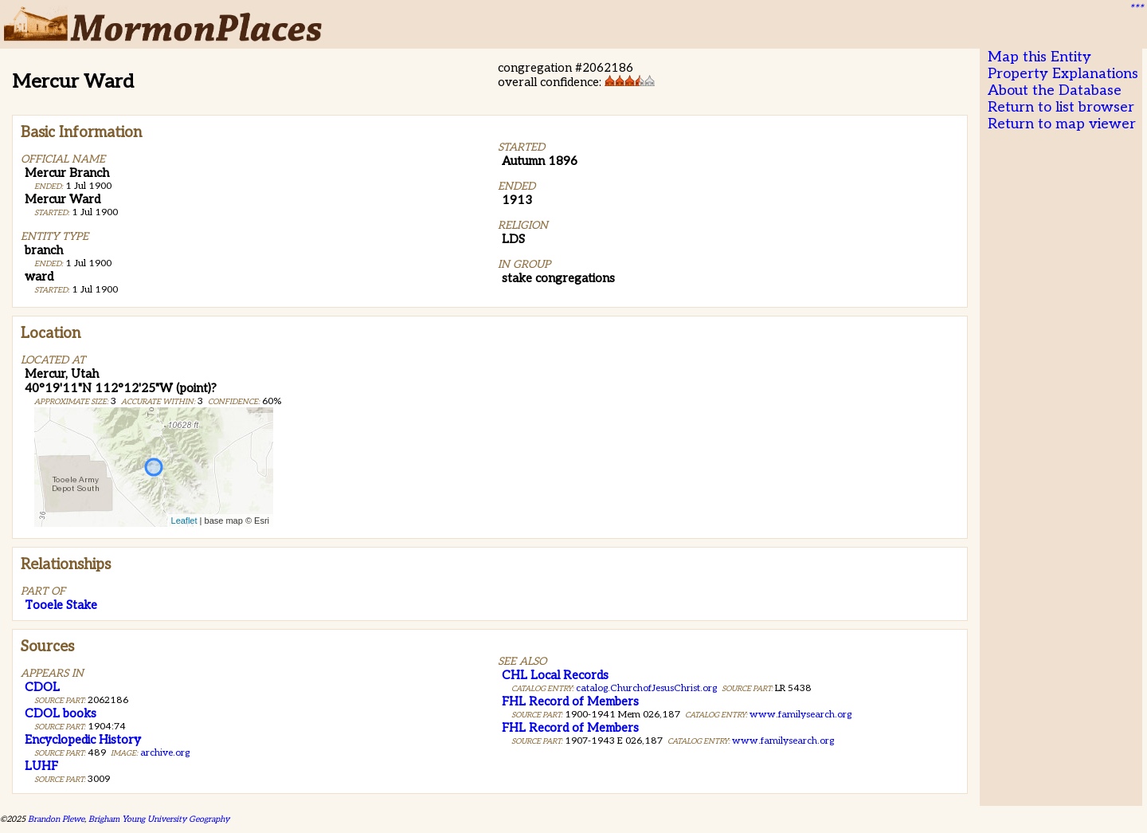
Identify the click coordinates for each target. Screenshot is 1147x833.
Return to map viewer (1062, 124)
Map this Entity (1039, 57)
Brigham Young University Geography (158, 819)
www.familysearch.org (800, 715)
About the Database (1055, 90)
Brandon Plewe (56, 819)
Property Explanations (1063, 73)
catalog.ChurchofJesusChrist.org (646, 688)
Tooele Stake (61, 605)
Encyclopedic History (83, 740)
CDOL (42, 687)
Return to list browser (1061, 107)
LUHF (41, 766)
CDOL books (60, 713)
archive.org (165, 753)
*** (1136, 9)
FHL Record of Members (570, 701)
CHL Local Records (555, 675)
